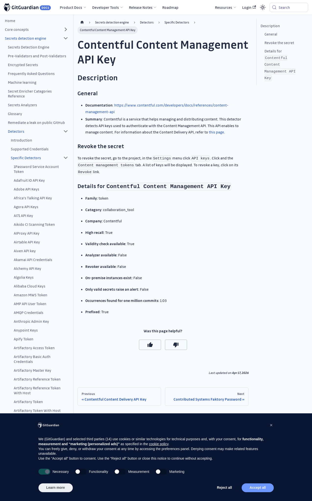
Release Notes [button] (140, 7)
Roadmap (170, 7)
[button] (36, 29)
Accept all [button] (258, 487)
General (270, 34)
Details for (280, 64)
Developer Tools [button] (105, 7)
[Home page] (82, 22)
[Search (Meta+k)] (289, 7)
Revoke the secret (279, 42)
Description (270, 25)
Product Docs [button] (71, 7)
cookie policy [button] (158, 444)
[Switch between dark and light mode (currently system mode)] (263, 7)
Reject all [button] (224, 487)
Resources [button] (223, 7)
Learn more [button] (55, 487)
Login (249, 7)
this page (216, 132)
